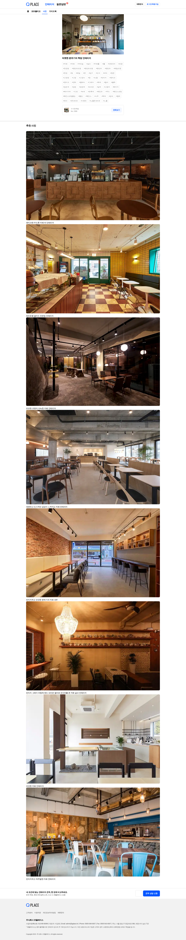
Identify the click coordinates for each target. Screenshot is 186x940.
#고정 (74, 78)
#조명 (120, 64)
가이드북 (52, 11)
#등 (71, 73)
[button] (157, 134)
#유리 (65, 101)
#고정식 (82, 78)
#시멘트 (83, 101)
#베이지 (116, 87)
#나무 (96, 96)
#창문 (112, 73)
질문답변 (61, 3)
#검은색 (66, 87)
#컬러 (106, 82)
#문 (84, 73)
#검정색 (82, 87)
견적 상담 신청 (151, 893)
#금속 (111, 96)
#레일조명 (117, 68)
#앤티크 (112, 78)
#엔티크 (66, 82)
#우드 (108, 91)
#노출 (105, 101)
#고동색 (107, 87)
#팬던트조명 (76, 68)
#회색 (99, 82)
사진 (45, 11)
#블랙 (113, 82)
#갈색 (99, 87)
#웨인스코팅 (117, 91)
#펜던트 (99, 68)
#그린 (76, 91)
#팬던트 (108, 68)
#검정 (74, 87)
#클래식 (82, 82)
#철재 (118, 96)
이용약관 (37, 913)
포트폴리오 (36, 11)
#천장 (65, 73)
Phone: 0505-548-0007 (87, 924)
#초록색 (91, 91)
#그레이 (91, 82)
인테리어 (49, 4)
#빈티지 (104, 78)
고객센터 (29, 913)
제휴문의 (140, 4)
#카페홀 (96, 64)
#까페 (72, 64)
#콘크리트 (74, 101)
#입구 (91, 73)
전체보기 (116, 110)
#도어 (98, 73)
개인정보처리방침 (49, 913)
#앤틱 (74, 82)
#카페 (65, 64)
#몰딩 (81, 96)
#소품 (96, 78)
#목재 (104, 96)
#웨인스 (88, 96)
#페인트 (99, 91)
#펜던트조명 (88, 68)
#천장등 (66, 68)
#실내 (88, 64)
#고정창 (66, 78)
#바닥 (105, 73)
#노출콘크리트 (95, 101)
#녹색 (83, 91)
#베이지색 (67, 91)
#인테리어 (111, 64)
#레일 (78, 73)
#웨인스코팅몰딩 (69, 96)
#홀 (103, 64)
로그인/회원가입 (152, 4)
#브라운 (91, 87)
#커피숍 (80, 64)
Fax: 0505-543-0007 (104, 924)
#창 (89, 78)
